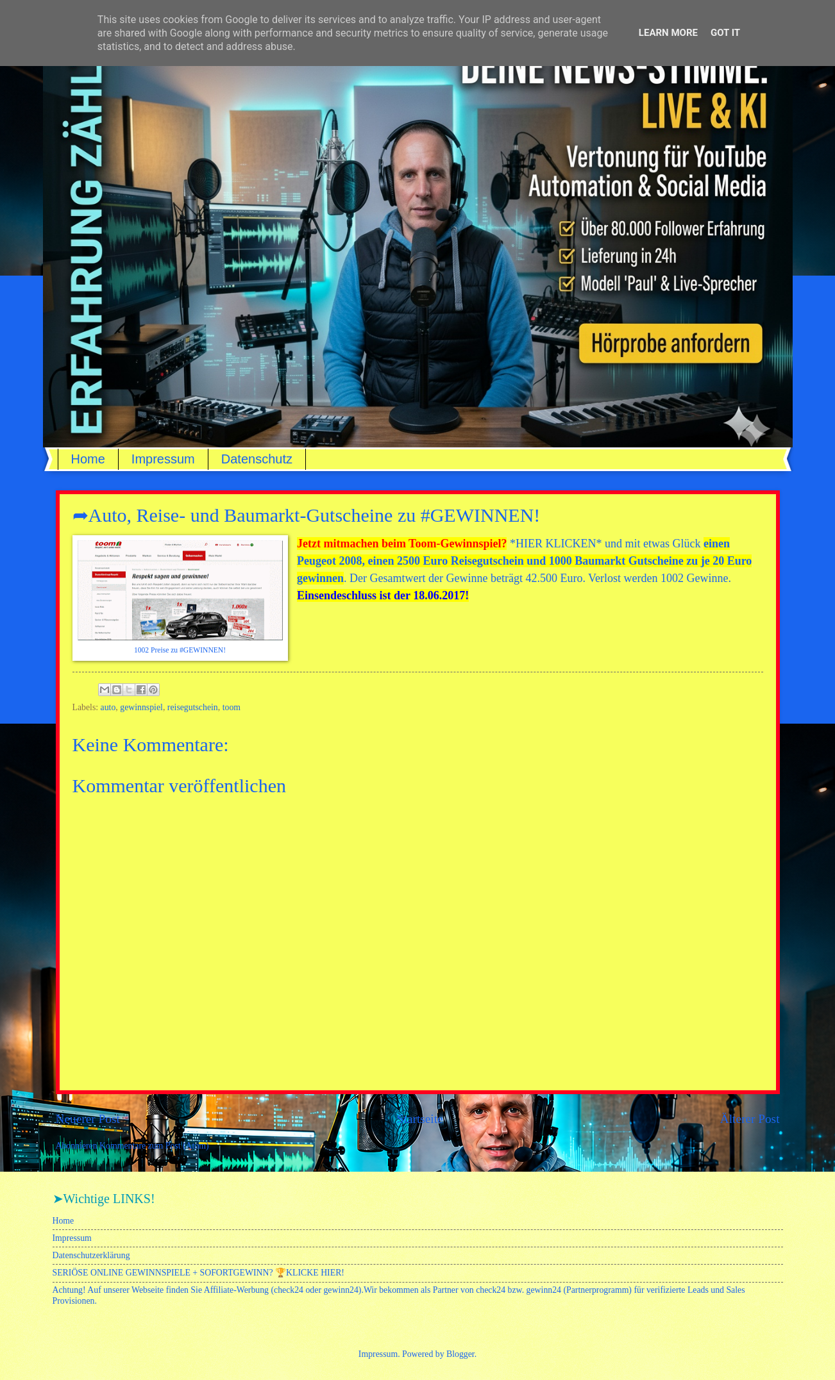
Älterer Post (750, 1119)
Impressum (163, 459)
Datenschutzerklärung (91, 1255)
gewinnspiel (141, 707)
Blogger (460, 1354)
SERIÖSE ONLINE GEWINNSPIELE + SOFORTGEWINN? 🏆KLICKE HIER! (198, 1272)
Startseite (420, 1119)
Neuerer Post (88, 1119)
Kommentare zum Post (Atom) (154, 1146)
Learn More (668, 32)
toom (231, 707)
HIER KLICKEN (556, 543)
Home (88, 459)
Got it (725, 32)
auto (108, 707)
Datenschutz (256, 459)
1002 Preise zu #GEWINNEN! (180, 650)
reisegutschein (192, 707)
